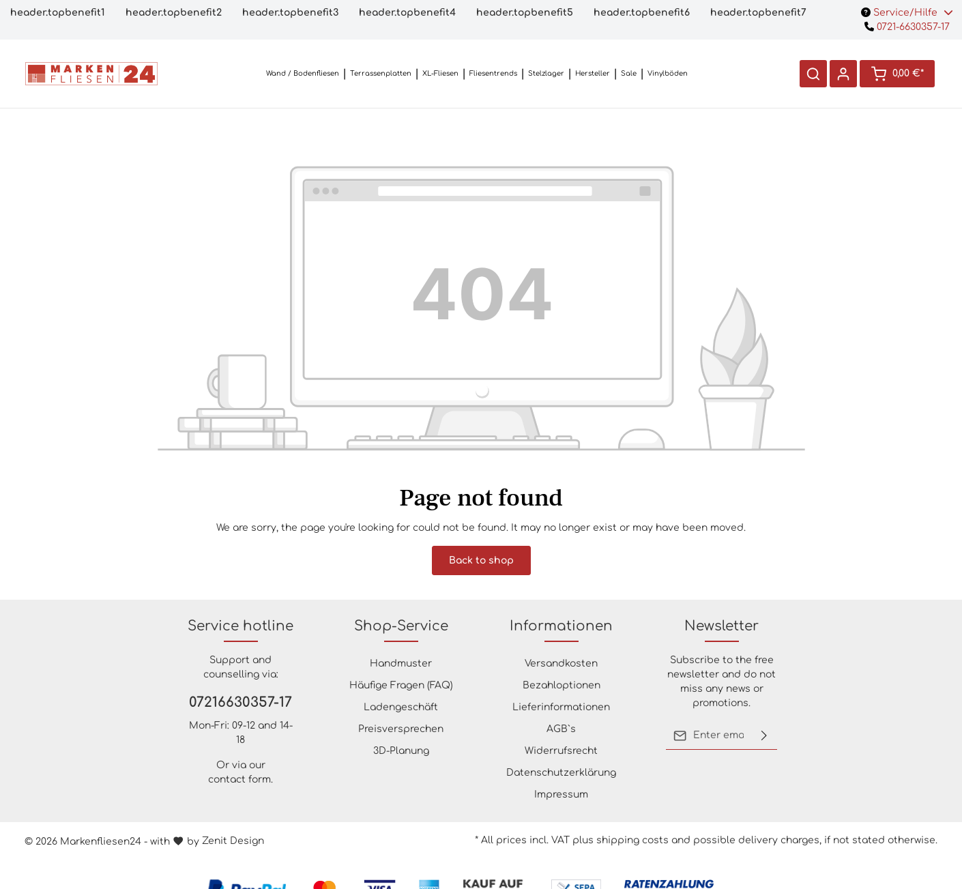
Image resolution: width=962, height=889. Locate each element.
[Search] (813, 73)
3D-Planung (401, 751)
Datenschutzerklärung (561, 773)
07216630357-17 (240, 702)
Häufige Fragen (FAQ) (401, 685)
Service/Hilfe (907, 13)
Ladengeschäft (401, 707)
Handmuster (401, 663)
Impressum (561, 794)
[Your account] (843, 73)
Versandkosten (561, 663)
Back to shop (481, 560)
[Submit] (764, 735)
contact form (239, 779)
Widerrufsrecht (561, 751)
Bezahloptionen (561, 685)
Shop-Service (401, 626)
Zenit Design (233, 841)
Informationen (561, 626)
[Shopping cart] (897, 73)
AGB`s (561, 729)
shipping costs (632, 840)
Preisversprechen (400, 729)
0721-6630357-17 (907, 27)
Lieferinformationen (561, 707)
